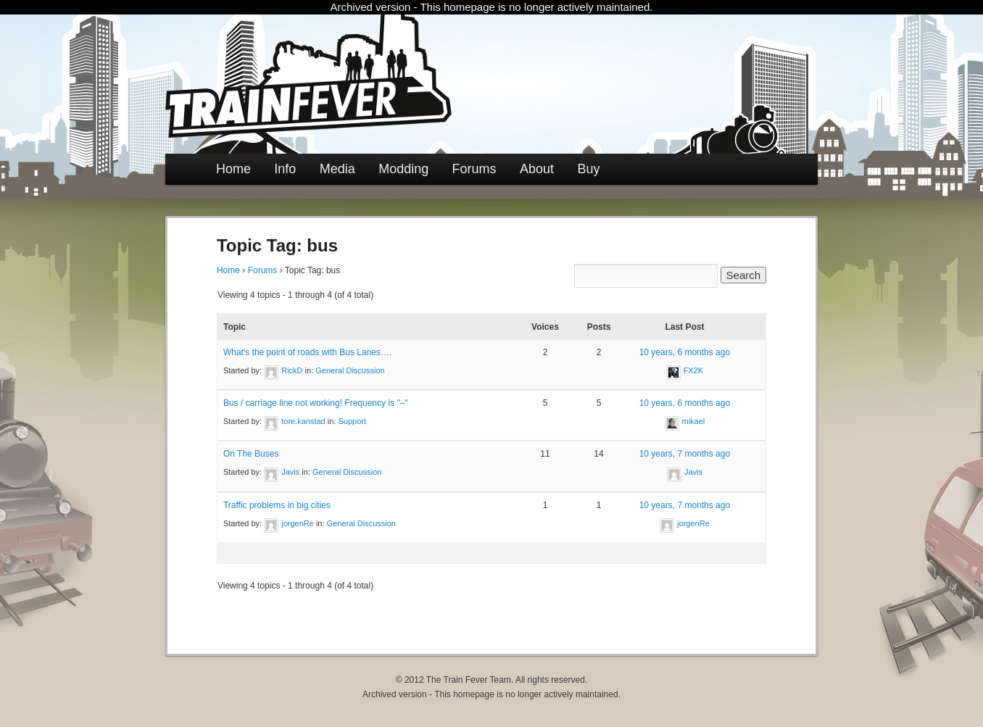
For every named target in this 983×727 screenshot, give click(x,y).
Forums (474, 169)
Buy (588, 169)
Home (233, 169)
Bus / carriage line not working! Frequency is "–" (315, 403)
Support (353, 421)
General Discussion (349, 370)
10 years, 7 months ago (684, 454)
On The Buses (251, 454)
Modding (403, 169)
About (537, 169)
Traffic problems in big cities (277, 505)
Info (285, 169)
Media (337, 169)
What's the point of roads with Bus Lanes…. (307, 352)
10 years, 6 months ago (684, 352)
